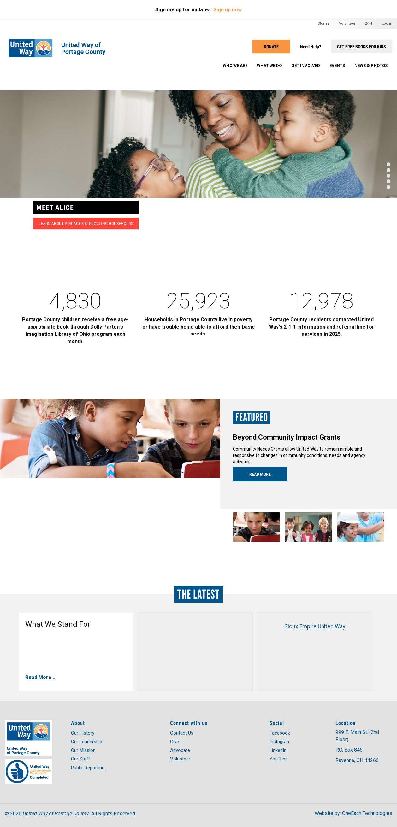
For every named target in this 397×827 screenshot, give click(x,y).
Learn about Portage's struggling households (86, 223)
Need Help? (310, 47)
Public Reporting (87, 768)
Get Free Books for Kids (361, 47)
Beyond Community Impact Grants (287, 437)
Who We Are (235, 65)
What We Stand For (57, 624)
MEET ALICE (55, 207)
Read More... (40, 677)
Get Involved (305, 65)
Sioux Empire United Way (314, 626)
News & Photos (371, 65)
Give (174, 741)
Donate (271, 47)
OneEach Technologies (367, 813)
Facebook (280, 733)
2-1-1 (368, 23)
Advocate (180, 750)
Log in (387, 23)
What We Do (269, 65)
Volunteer (347, 23)
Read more (260, 474)
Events (337, 65)
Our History (82, 733)
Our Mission (83, 750)
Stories (323, 23)
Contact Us (181, 733)
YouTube (279, 759)
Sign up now (227, 10)
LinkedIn (278, 750)
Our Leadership (86, 741)
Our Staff (80, 759)
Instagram (280, 741)
